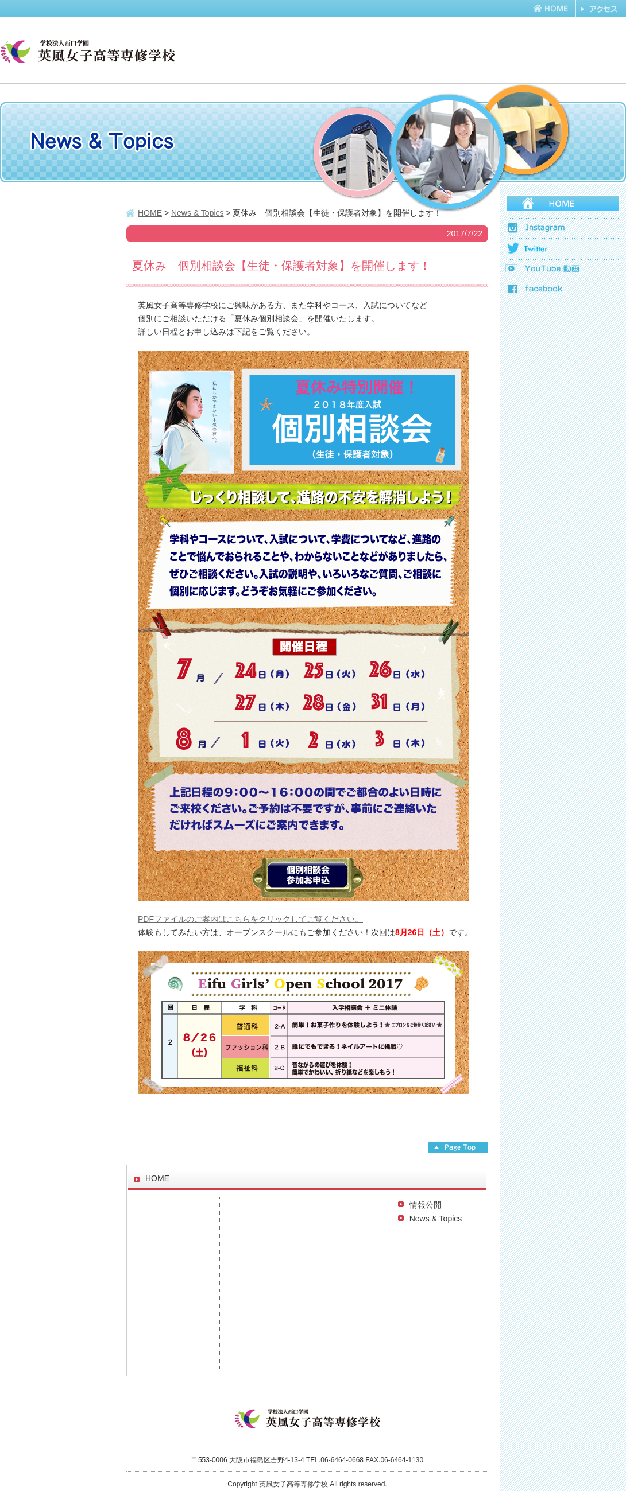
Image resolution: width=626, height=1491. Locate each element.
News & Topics (435, 1218)
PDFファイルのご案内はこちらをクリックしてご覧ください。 (250, 919)
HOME (150, 212)
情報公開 (425, 1204)
